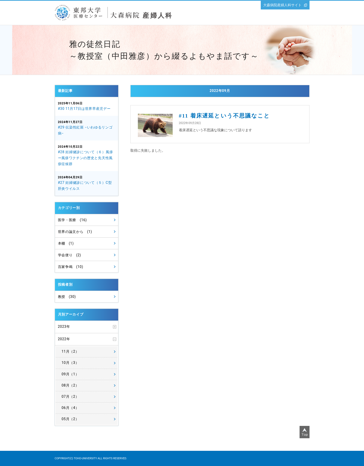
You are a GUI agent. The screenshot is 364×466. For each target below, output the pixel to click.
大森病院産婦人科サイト (282, 5)
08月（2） (70, 385)
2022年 (64, 339)
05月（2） (70, 419)
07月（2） (70, 397)
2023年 (64, 327)
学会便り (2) (69, 255)
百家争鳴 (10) (70, 267)
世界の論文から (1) (75, 232)
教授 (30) (67, 297)
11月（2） (70, 351)
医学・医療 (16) (72, 220)
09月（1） (70, 374)
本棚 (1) (66, 243)
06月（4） (70, 408)
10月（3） (70, 363)
